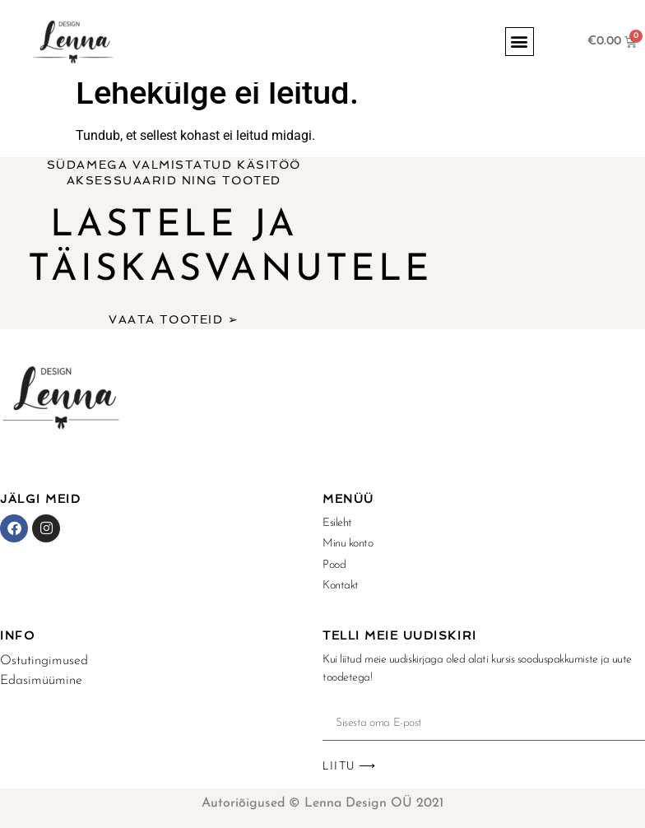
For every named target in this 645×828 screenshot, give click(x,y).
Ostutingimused (44, 661)
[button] (519, 41)
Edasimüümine (41, 680)
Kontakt (340, 585)
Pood (334, 565)
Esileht (337, 523)
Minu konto (348, 543)
